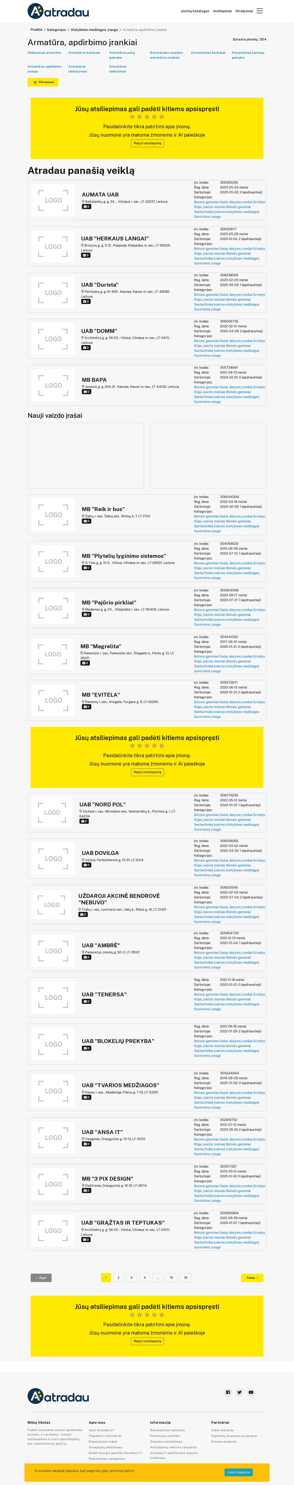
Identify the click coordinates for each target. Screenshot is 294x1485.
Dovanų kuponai (224, 1441)
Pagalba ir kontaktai (105, 1436)
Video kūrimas (222, 1430)
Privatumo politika (165, 1436)
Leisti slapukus (238, 1472)
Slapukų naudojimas (166, 1441)
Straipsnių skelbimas (105, 1447)
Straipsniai (244, 11)
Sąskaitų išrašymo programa (234, 1436)
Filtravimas (43, 82)
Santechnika (203, 212)
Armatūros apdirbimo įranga (44, 69)
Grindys (259, 202)
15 (171, 1278)
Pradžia (36, 30)
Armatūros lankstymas (77, 69)
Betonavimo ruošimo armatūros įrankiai (166, 55)
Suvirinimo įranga (207, 217)
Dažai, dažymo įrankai (235, 202)
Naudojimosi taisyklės (167, 1430)
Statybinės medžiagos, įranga (94, 30)
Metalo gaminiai (238, 207)
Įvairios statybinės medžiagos (236, 212)
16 (185, 1278)
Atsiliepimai (222, 11)
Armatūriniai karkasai (208, 52)
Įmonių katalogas (195, 11)
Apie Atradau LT (102, 1430)
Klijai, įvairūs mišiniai (209, 207)
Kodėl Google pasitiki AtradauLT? (115, 1453)
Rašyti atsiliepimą (147, 143)
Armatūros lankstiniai (117, 69)
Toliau (252, 1277)
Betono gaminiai (206, 202)
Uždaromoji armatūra (44, 52)
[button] (260, 10)
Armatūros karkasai (84, 52)
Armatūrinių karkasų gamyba (248, 55)
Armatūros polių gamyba (122, 55)
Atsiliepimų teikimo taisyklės (173, 1447)
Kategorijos (56, 30)
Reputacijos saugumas (107, 1458)
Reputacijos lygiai (103, 1441)
